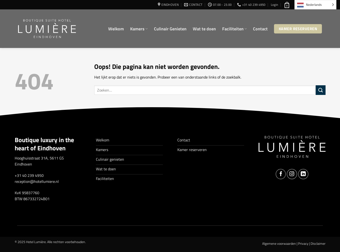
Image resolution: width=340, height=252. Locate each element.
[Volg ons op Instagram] (292, 174)
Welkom (116, 29)
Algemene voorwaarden (279, 243)
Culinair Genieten (170, 29)
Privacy (303, 243)
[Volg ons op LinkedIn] (303, 174)
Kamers (139, 29)
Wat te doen (204, 29)
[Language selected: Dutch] (315, 4)
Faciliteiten (234, 29)
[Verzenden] (320, 90)
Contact (260, 29)
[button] (274, 4)
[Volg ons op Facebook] (281, 174)
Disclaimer (318, 243)
